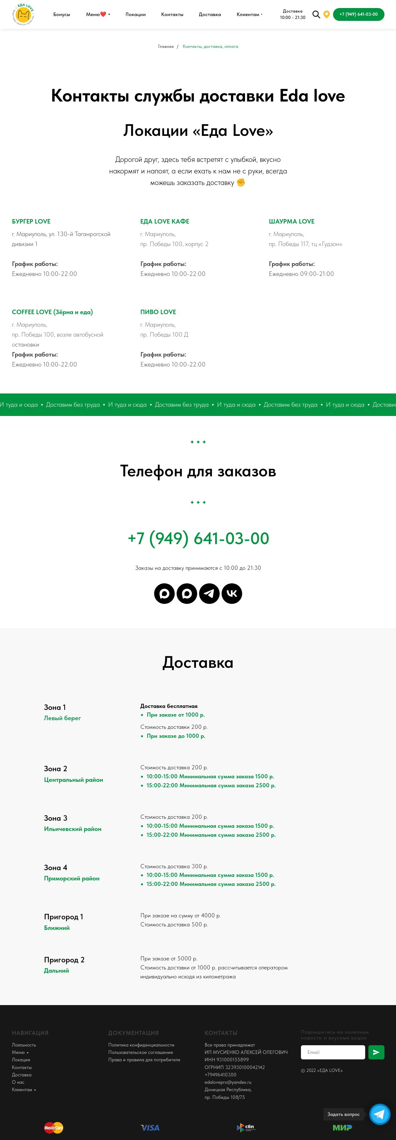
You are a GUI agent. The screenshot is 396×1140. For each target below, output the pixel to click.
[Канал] (164, 593)
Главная (166, 46)
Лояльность (24, 1045)
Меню (18, 1052)
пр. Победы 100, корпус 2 (174, 244)
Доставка (21, 1075)
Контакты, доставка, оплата (210, 46)
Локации (21, 1060)
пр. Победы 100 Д (164, 334)
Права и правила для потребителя (144, 1060)
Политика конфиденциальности (141, 1045)
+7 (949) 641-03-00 (198, 538)
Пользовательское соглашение (140, 1052)
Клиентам (22, 1089)
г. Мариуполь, (158, 234)
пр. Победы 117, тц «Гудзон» (305, 244)
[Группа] (232, 593)
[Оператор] (187, 593)
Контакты (22, 1067)
